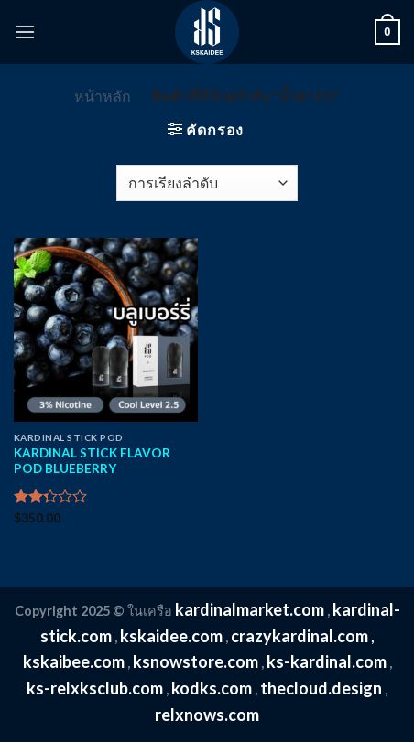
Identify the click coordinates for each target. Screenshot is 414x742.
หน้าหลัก (102, 95)
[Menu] (25, 31)
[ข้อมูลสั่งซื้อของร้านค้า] (206, 183)
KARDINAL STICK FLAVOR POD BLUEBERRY (92, 461)
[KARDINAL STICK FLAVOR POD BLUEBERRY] (106, 330)
